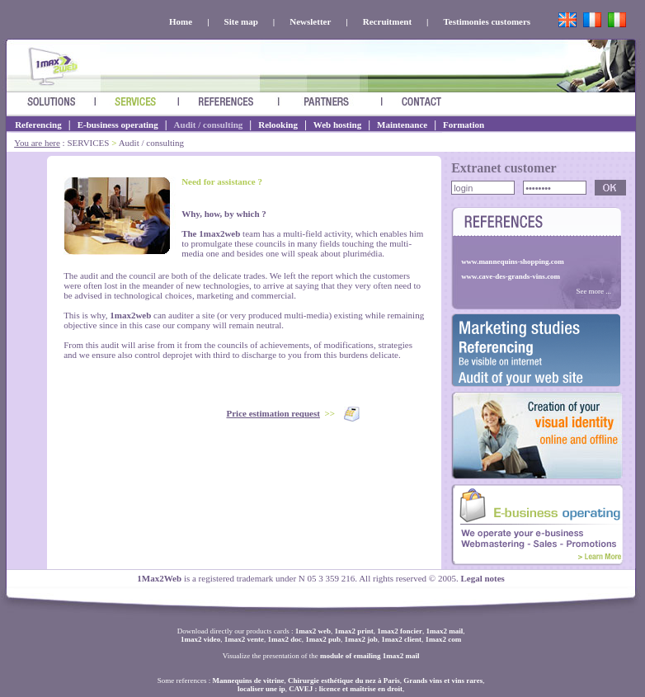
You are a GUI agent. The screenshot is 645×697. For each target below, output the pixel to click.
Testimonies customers (487, 21)
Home (180, 21)
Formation (463, 125)
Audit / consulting (208, 125)
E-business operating (118, 125)
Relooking (278, 125)
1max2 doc (284, 639)
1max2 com (444, 639)
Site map (241, 21)
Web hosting (337, 125)
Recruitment (387, 21)
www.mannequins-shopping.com (512, 261)
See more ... (593, 291)
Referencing (38, 125)
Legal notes (482, 578)
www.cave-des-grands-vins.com (510, 276)
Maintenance (402, 125)
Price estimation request (273, 413)
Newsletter (310, 21)
